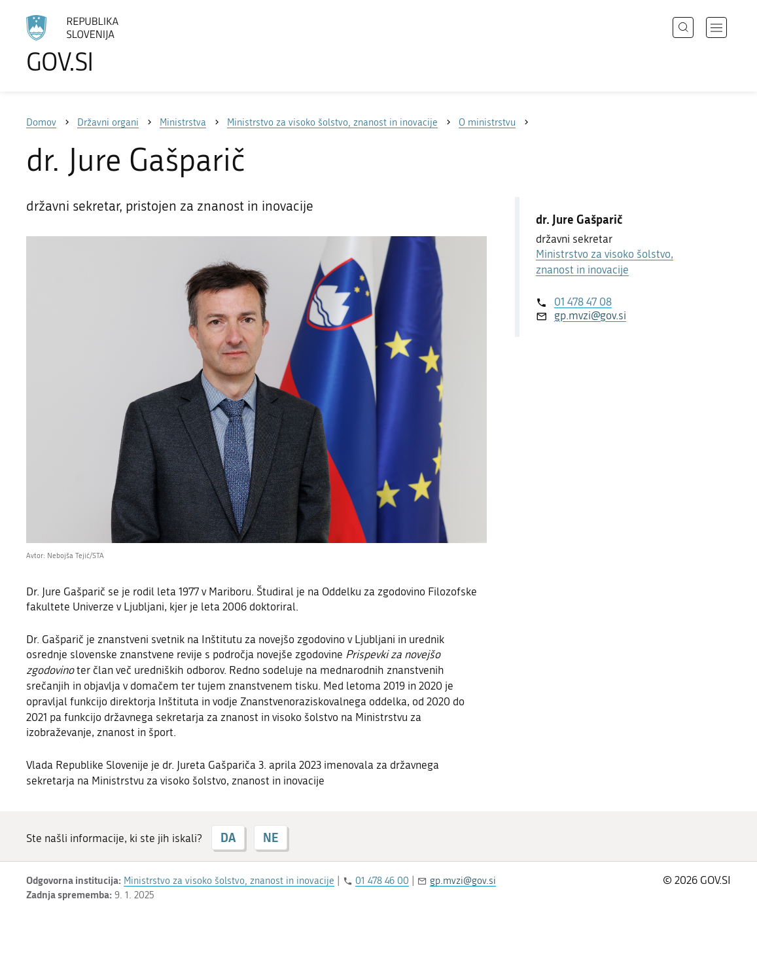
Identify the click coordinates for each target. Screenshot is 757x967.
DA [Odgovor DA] (228, 837)
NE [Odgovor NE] (270, 837)
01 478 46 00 (382, 881)
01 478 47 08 (583, 301)
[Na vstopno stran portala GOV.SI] (108, 44)
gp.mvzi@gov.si (590, 315)
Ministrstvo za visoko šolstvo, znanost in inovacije (229, 881)
